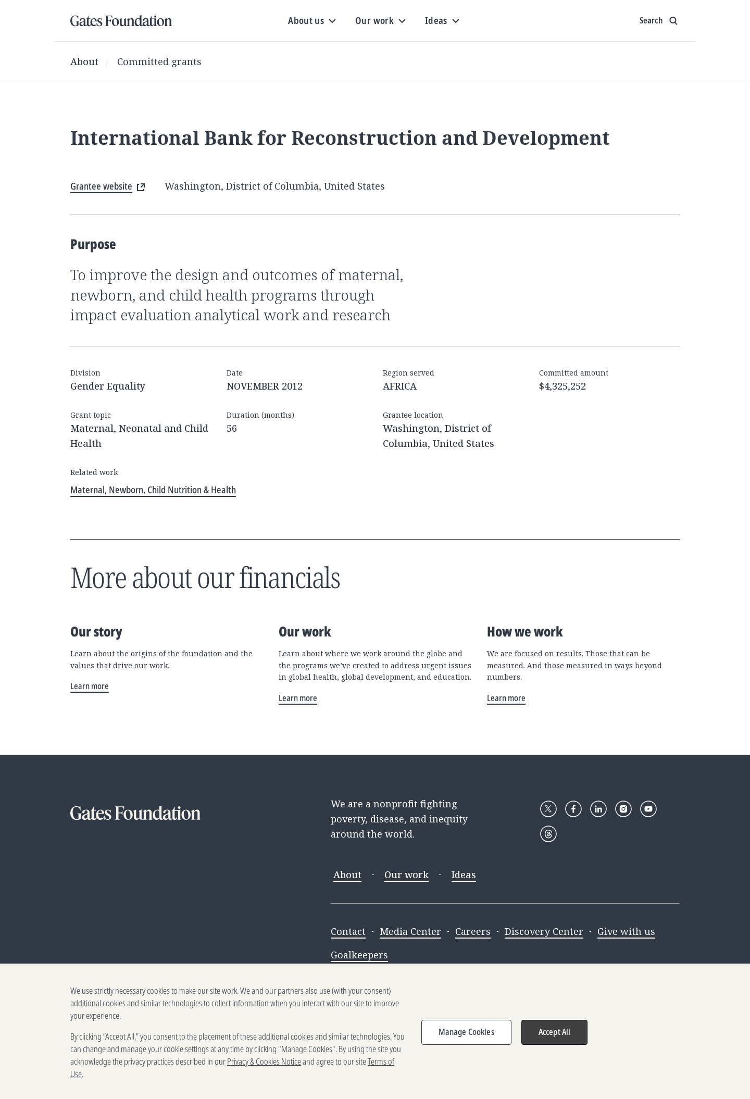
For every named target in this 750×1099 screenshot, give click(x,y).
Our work (406, 874)
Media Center (410, 931)
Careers (473, 931)
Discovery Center (544, 931)
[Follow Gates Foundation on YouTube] (648, 809)
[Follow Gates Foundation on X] (548, 809)
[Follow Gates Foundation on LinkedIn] (598, 809)
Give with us (626, 931)
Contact (348, 931)
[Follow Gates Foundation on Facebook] (573, 809)
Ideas (464, 874)
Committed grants (159, 61)
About (84, 61)
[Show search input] (660, 20)
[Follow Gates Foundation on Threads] (548, 834)
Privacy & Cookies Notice (264, 1071)
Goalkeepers (359, 954)
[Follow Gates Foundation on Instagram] (623, 809)
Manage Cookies (466, 1041)
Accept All (555, 1041)
